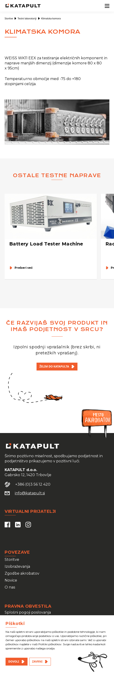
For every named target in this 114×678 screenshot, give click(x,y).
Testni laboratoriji (27, 18)
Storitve (9, 18)
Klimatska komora (51, 18)
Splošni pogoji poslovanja (28, 612)
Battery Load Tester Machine (46, 244)
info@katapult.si (30, 493)
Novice (11, 580)
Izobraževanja (17, 566)
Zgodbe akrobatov (22, 573)
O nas (10, 587)
